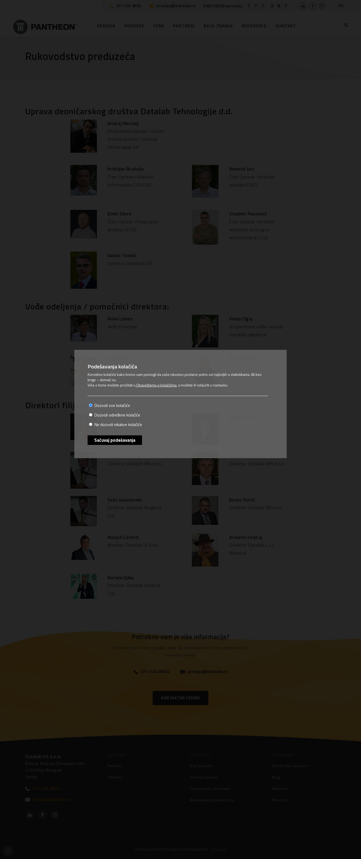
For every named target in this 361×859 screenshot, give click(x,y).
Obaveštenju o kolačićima (156, 385)
